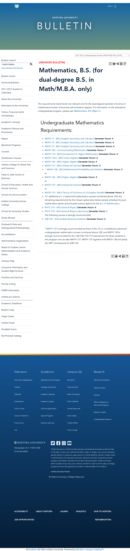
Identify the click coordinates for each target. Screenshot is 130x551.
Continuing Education (48, 409)
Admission (20, 372)
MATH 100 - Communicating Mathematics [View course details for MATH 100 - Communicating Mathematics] (66, 150)
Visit (15, 430)
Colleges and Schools (48, 387)
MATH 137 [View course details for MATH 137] (51, 228)
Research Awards (100, 412)
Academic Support (47, 401)
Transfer (17, 387)
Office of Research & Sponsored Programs (101, 403)
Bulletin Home (8, 76)
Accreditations (8, 234)
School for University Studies (15, 211)
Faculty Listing (8, 283)
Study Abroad (8, 217)
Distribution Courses (11, 158)
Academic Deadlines (11, 303)
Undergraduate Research (103, 419)
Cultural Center (72, 387)
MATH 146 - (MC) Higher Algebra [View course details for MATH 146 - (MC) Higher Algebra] (61, 177)
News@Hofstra (103, 519)
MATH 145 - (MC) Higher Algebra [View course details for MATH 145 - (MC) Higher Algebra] (61, 161)
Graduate (17, 394)
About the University (11, 99)
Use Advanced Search (12, 68)
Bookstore (71, 380)
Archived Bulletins (10, 82)
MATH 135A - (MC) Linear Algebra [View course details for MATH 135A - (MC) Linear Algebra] (61, 157)
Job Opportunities (24, 519)
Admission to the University (14, 105)
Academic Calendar (48, 394)
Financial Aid (19, 423)
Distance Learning (47, 423)
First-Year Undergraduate (23, 380)
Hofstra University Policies (60, 472)
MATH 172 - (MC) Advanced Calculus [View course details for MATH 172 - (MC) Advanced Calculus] (63, 184)
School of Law (19, 409)
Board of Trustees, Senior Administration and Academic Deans (15, 251)
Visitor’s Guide (72, 430)
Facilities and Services (12, 277)
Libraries (97, 395)
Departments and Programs (50, 380)
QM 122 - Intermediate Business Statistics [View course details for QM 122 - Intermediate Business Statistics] (65, 219)
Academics (47, 372)
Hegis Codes (7, 316)
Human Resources (73, 409)
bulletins (33, 549)
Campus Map (7, 260)
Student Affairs (72, 423)
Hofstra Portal (7, 322)
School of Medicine (21, 416)
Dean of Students (73, 394)
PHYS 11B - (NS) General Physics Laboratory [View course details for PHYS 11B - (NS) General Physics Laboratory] (66, 211)
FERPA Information (10, 290)
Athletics (81, 511)
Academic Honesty (10, 122)
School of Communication (14, 194)
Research (99, 372)
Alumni (64, 511)
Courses (5, 151)
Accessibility (21, 511)
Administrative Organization (15, 240)
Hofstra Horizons (100, 388)
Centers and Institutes (101, 380)
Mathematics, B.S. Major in (87, 111)
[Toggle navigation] (112, 6)
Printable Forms (9, 329)
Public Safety (72, 416)
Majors (4, 138)
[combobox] (102, 55)
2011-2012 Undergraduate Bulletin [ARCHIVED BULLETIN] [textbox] (99, 55)
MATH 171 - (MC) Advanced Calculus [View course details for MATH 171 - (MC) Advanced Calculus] (63, 165)
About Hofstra (44, 511)
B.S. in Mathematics (109, 203)
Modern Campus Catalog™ (90, 549)
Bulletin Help (7, 309)
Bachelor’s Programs (11, 145)
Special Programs (47, 416)
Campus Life (74, 372)
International (18, 401)
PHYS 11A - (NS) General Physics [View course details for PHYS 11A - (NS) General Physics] (61, 207)
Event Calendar (72, 401)
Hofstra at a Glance (10, 296)
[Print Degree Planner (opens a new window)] (110, 63)
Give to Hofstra (102, 511)
